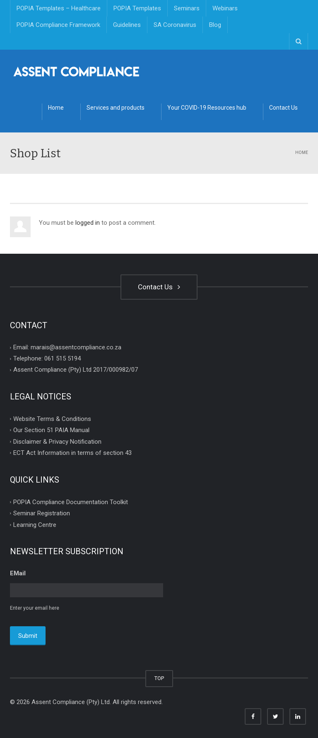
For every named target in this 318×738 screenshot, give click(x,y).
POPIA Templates (137, 8)
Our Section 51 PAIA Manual (51, 430)
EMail (18, 573)
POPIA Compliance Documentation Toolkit (70, 501)
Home (56, 107)
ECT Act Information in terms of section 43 (72, 453)
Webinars (225, 8)
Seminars (187, 8)
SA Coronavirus (175, 25)
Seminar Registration (41, 513)
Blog (215, 25)
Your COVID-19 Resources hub (206, 107)
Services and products (116, 107)
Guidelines (127, 25)
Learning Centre (34, 524)
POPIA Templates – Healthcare (59, 8)
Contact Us (283, 107)
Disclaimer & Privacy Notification (57, 441)
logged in (87, 222)
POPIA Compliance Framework (58, 25)
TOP (159, 677)
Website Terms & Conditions (52, 418)
